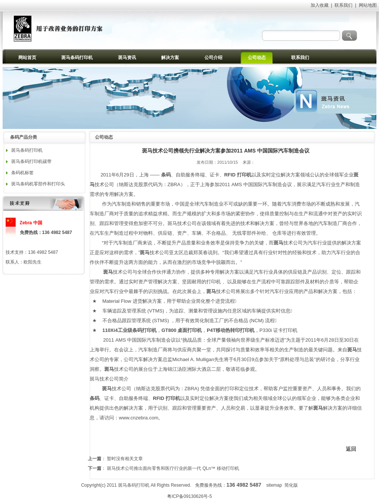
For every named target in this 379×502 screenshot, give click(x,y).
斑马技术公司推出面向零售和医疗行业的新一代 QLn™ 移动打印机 (173, 468)
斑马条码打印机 (27, 150)
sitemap (274, 485)
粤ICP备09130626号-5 (189, 496)
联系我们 (343, 5)
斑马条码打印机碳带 (31, 161)
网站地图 (368, 5)
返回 (351, 449)
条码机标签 (22, 172)
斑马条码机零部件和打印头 (38, 184)
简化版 (291, 485)
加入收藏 (320, 5)
